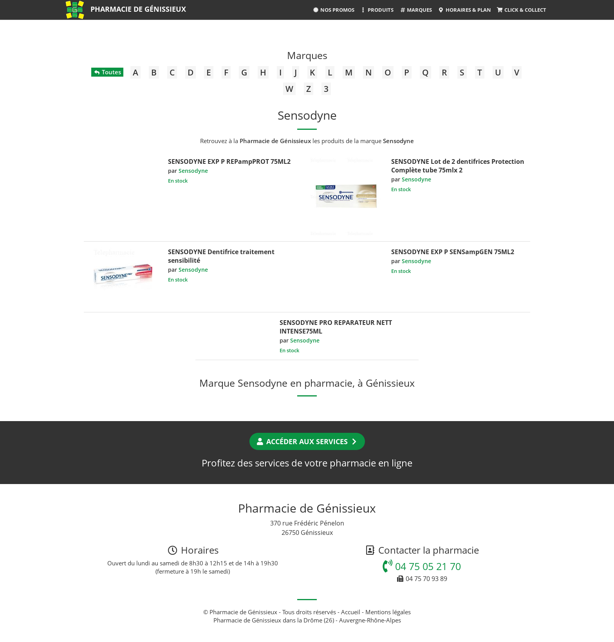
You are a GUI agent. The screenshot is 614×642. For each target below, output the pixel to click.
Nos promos (333, 9)
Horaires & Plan (464, 9)
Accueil (350, 612)
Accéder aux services (307, 441)
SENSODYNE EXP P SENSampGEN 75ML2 (452, 251)
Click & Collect (521, 9)
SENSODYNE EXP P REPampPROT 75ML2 (229, 161)
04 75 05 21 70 (422, 566)
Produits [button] (377, 9)
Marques (415, 9)
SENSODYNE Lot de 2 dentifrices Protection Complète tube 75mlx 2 (457, 165)
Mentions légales (388, 612)
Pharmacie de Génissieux (138, 9)
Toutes (107, 72)
